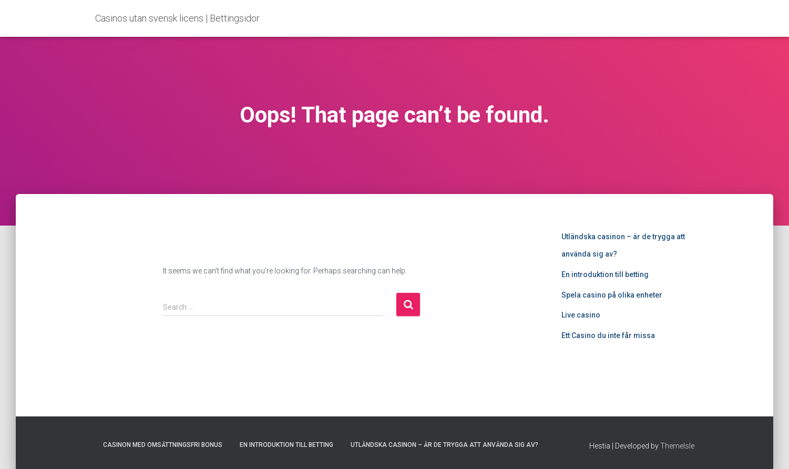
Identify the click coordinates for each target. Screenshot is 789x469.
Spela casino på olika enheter (611, 295)
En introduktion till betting (605, 274)
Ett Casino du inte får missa (608, 335)
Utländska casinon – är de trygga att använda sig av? (444, 444)
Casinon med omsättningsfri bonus (162, 444)
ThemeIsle (677, 446)
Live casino (580, 315)
